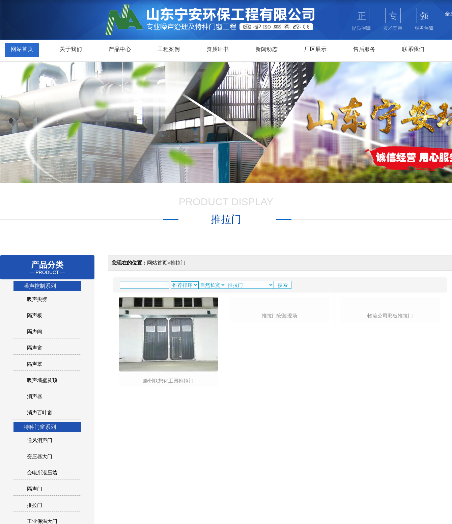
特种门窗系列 (40, 427)
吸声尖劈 (37, 299)
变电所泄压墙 (42, 472)
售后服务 (364, 49)
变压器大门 (39, 456)
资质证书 (217, 49)
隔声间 (34, 331)
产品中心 (120, 49)
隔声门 (34, 489)
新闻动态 (266, 49)
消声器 (34, 396)
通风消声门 (39, 440)
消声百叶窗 (39, 412)
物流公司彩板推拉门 (390, 380)
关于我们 (71, 49)
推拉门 (34, 505)
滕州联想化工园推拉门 (168, 381)
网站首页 (22, 49)
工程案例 (169, 49)
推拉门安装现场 (279, 380)
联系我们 (413, 49)
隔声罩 (34, 364)
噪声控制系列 (40, 286)
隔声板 (34, 315)
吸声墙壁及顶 (42, 380)
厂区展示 (315, 49)
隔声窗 (34, 348)
